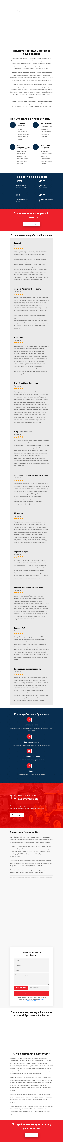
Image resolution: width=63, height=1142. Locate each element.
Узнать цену (17, 814)
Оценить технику (31, 993)
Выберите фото (21, 987)
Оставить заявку (31, 224)
